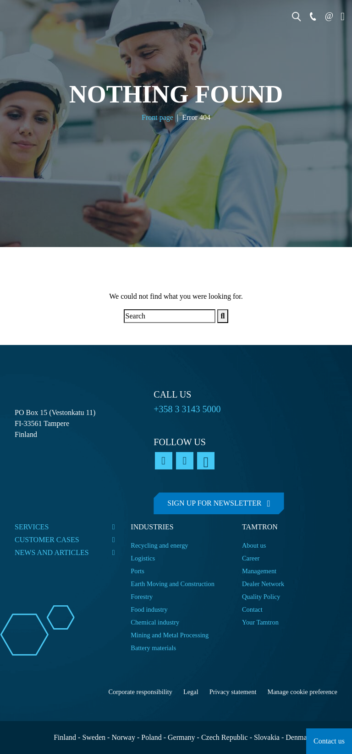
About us (254, 545)
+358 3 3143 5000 (187, 409)
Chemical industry (155, 622)
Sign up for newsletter (214, 503)
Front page (157, 117)
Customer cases (47, 540)
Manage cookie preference (302, 691)
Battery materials (153, 648)
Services (32, 527)
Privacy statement (233, 691)
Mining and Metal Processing (170, 635)
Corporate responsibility (140, 691)
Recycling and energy (159, 545)
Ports (137, 571)
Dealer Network (263, 583)
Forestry (142, 596)
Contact (252, 609)
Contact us (329, 741)
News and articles (52, 552)
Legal (190, 691)
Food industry (149, 609)
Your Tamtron (260, 622)
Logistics (143, 558)
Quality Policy (262, 596)
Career (250, 558)
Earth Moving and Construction (172, 583)
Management (259, 571)
